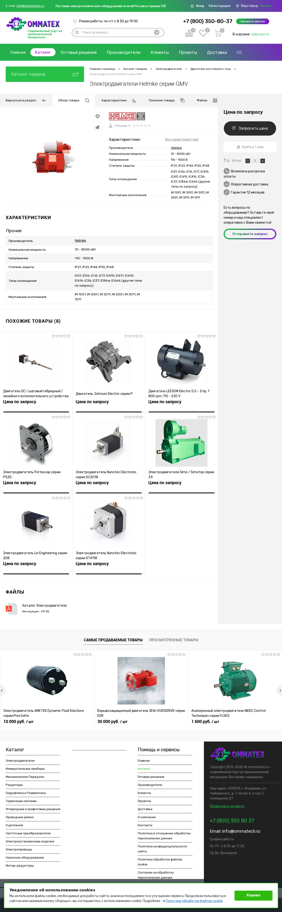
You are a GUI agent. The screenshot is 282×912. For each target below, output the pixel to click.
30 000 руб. (112, 718)
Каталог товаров (44, 74)
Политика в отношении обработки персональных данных (164, 832)
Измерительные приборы (25, 765)
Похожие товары (167, 100)
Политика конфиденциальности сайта (162, 845)
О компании (147, 814)
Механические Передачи (25, 773)
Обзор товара (73, 100)
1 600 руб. (205, 718)
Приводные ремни (20, 814)
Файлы (207, 100)
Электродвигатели (20, 757)
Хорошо (253, 895)
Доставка (220, 52)
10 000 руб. (18, 718)
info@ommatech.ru (30, 6)
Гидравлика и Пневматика (26, 790)
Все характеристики (181, 139)
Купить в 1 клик (250, 146)
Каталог (45, 52)
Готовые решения (82, 52)
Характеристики (119, 100)
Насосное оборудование (25, 854)
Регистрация (219, 6)
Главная (19, 52)
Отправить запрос (250, 234)
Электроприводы (19, 846)
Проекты (191, 52)
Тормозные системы (21, 798)
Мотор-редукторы (20, 862)
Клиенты (163, 52)
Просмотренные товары (173, 636)
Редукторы (14, 782)
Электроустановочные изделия (30, 838)
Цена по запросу (19, 399)
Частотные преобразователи (28, 830)
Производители (127, 52)
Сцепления (14, 822)
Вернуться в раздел (26, 100)
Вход (200, 6)
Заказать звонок (252, 21)
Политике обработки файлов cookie (194, 901)
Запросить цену (250, 128)
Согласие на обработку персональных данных (156, 872)
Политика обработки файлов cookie (160, 859)
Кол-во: (237, 160)
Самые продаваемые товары (113, 636)
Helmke (176, 148)
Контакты (145, 822)
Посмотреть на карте (227, 803)
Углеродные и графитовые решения (33, 806)
